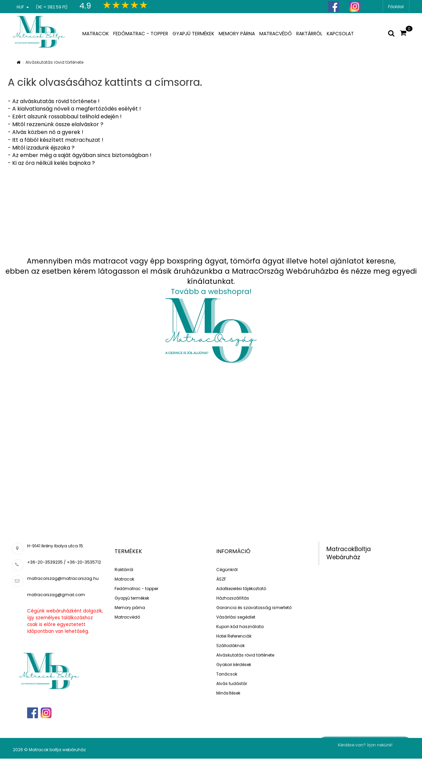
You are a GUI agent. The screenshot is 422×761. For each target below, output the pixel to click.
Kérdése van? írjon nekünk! (365, 745)
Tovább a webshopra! (211, 291)
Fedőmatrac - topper (136, 588)
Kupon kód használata (240, 626)
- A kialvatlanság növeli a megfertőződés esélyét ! (74, 109)
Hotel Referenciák (234, 636)
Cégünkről (227, 569)
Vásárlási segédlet (235, 617)
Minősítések (228, 693)
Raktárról (124, 569)
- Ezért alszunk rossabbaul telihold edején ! (65, 116)
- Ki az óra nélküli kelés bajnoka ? (51, 163)
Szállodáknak (230, 645)
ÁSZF (221, 579)
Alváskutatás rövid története (245, 655)
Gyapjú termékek (132, 598)
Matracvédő (127, 617)
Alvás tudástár (231, 683)
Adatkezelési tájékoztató (241, 588)
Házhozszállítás (232, 598)
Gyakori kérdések (233, 664)
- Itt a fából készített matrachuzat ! (55, 140)
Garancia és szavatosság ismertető (254, 607)
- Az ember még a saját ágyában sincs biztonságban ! (80, 155)
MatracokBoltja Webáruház (348, 553)
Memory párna (130, 607)
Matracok (124, 579)
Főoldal (396, 6)
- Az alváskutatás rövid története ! (54, 101)
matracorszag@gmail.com (56, 595)
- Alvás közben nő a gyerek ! (45, 132)
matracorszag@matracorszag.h (61, 578)
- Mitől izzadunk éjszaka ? (41, 148)
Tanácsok (226, 674)
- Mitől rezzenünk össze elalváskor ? (55, 124)
